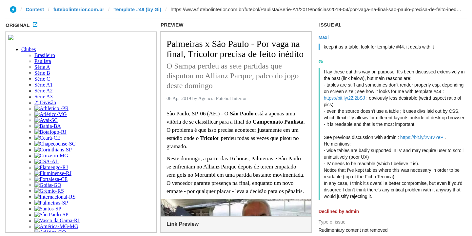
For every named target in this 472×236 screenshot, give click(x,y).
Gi (321, 61)
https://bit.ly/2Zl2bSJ (344, 98)
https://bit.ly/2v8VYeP (421, 137)
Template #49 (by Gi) (137, 9)
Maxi (324, 37)
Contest (35, 9)
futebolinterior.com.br (78, 9)
